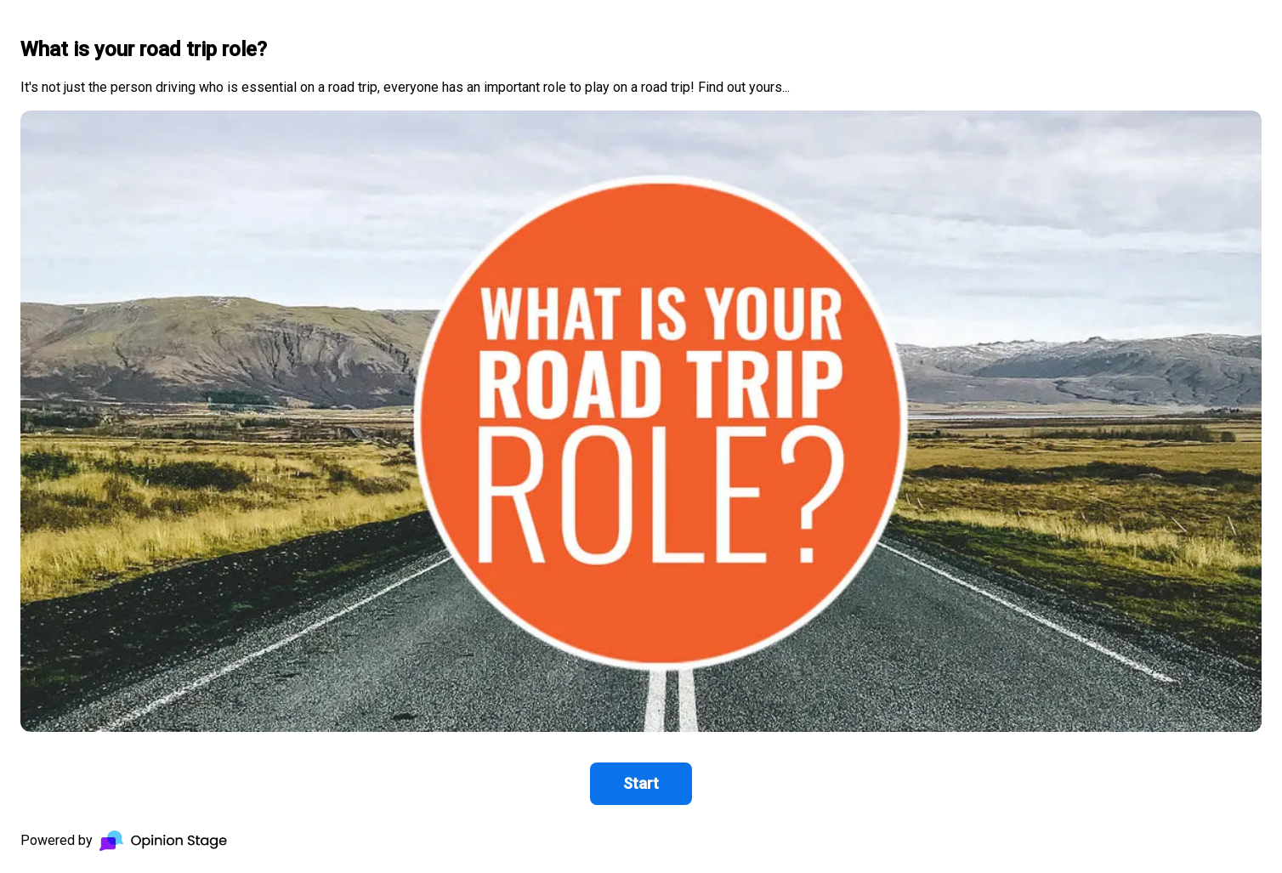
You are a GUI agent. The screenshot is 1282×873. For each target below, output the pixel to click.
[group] (641, 436)
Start (641, 783)
